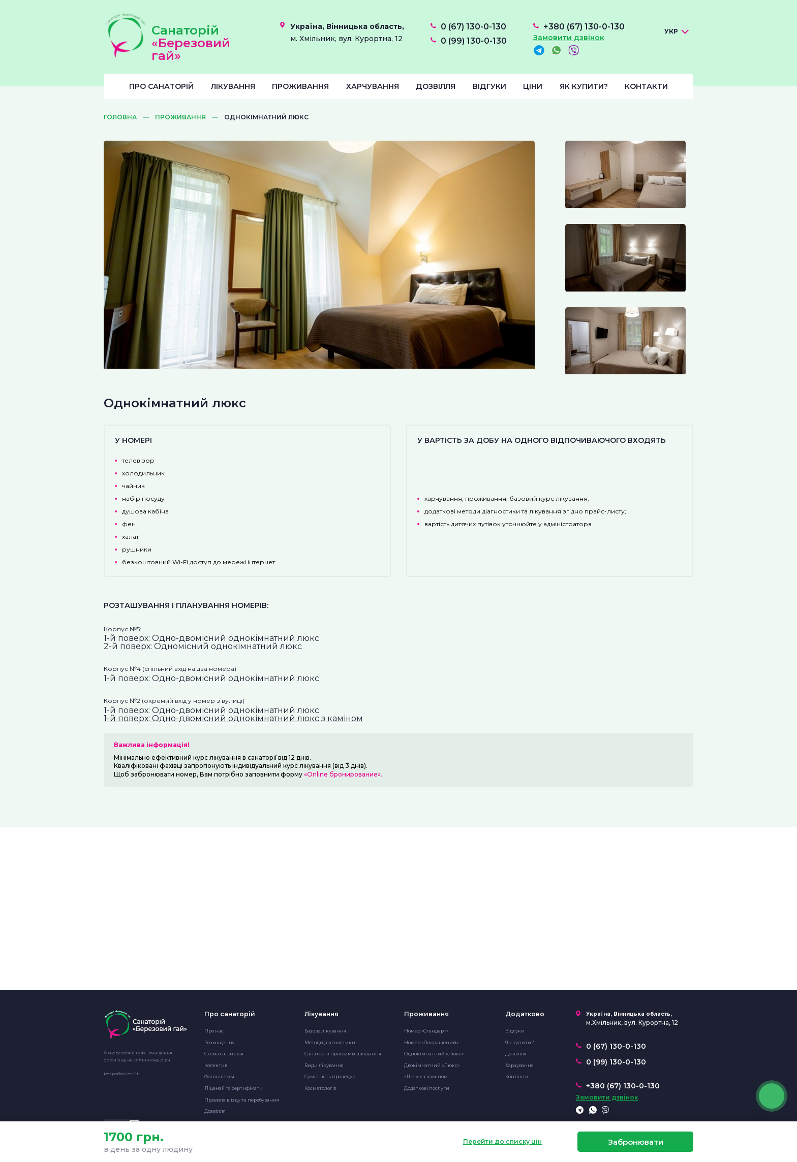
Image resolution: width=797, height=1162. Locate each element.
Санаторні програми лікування (342, 1053)
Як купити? (584, 86)
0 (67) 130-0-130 (473, 27)
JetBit (132, 1073)
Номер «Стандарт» (426, 1031)
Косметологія (320, 1088)
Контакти (646, 86)
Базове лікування (325, 1031)
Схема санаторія (223, 1053)
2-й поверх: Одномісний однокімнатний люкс (203, 646)
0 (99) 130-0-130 (474, 41)
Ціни (532, 86)
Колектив (215, 1065)
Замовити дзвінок (568, 37)
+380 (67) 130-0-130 (584, 27)
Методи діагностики (329, 1042)
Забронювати (635, 1142)
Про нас (214, 1031)
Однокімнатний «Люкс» (434, 1053)
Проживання (300, 86)
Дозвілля (435, 86)
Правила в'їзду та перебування (241, 1100)
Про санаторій (161, 86)
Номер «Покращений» (431, 1042)
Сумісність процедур (329, 1076)
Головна (120, 117)
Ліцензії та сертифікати (233, 1088)
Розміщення (219, 1042)
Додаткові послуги (426, 1088)
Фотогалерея (219, 1076)
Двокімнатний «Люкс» (431, 1065)
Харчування (372, 86)
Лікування (233, 86)
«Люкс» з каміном (426, 1076)
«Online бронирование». (343, 774)
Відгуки (489, 86)
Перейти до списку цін (502, 1142)
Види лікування (324, 1065)
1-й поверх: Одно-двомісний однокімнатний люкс (211, 638)
